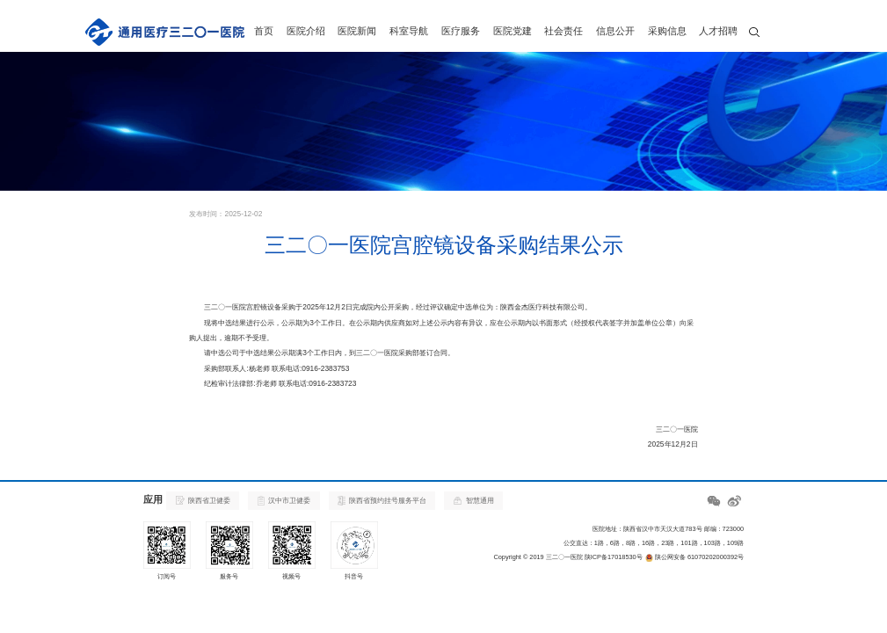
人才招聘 (718, 30)
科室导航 (408, 30)
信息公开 (615, 30)
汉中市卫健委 (284, 501)
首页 (263, 30)
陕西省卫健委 (203, 500)
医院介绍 (306, 30)
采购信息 (667, 30)
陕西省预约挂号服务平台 (382, 501)
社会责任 (563, 30)
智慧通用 (474, 500)
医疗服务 (460, 30)
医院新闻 (357, 30)
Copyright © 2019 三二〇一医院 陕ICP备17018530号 (567, 557)
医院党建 (512, 30)
